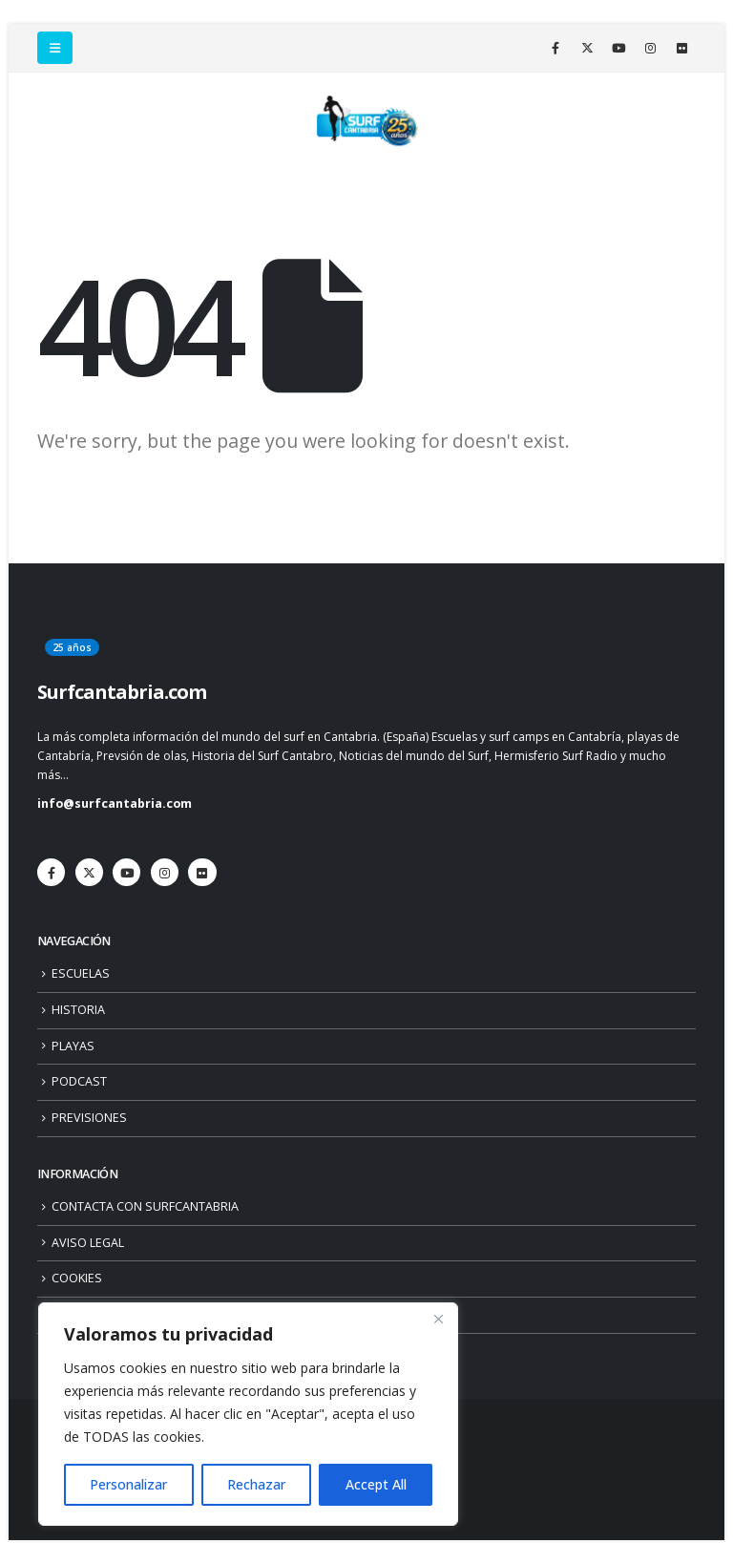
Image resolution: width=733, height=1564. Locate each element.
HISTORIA (78, 1010)
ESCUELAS (81, 973)
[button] (55, 48)
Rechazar (256, 1484)
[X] (587, 47)
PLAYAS (73, 1046)
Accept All (376, 1484)
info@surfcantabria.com (114, 803)
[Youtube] (618, 47)
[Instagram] (650, 47)
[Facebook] (555, 47)
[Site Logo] (366, 121)
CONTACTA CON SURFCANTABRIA (145, 1206)
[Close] (438, 1318)
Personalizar (128, 1484)
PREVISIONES (89, 1118)
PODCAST (79, 1081)
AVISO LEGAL (88, 1243)
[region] (248, 1414)
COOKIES (77, 1278)
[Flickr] (681, 47)
